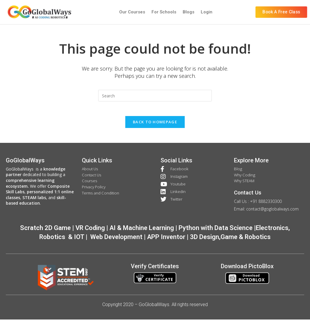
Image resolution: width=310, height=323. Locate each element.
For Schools (164, 12)
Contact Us (248, 196)
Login (206, 12)
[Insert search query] (155, 95)
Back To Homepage (155, 125)
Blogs (188, 12)
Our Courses (132, 12)
